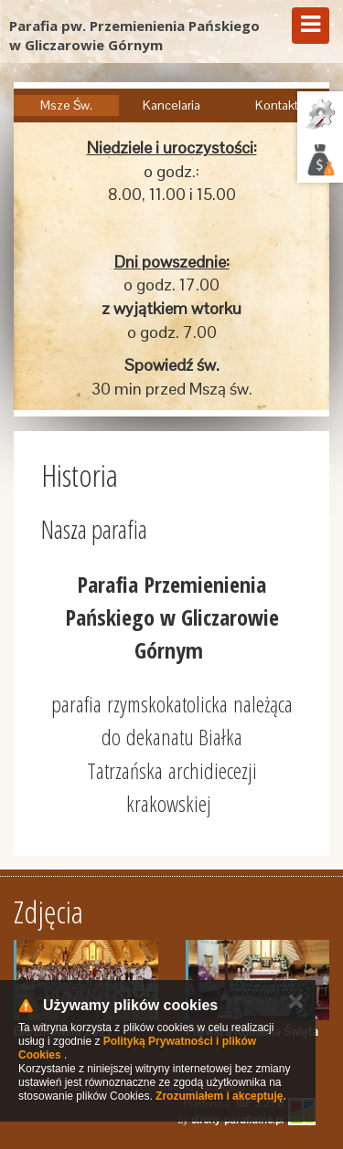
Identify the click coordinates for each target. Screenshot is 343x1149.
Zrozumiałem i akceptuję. (220, 1096)
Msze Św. (66, 105)
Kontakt (276, 105)
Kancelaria (171, 105)
